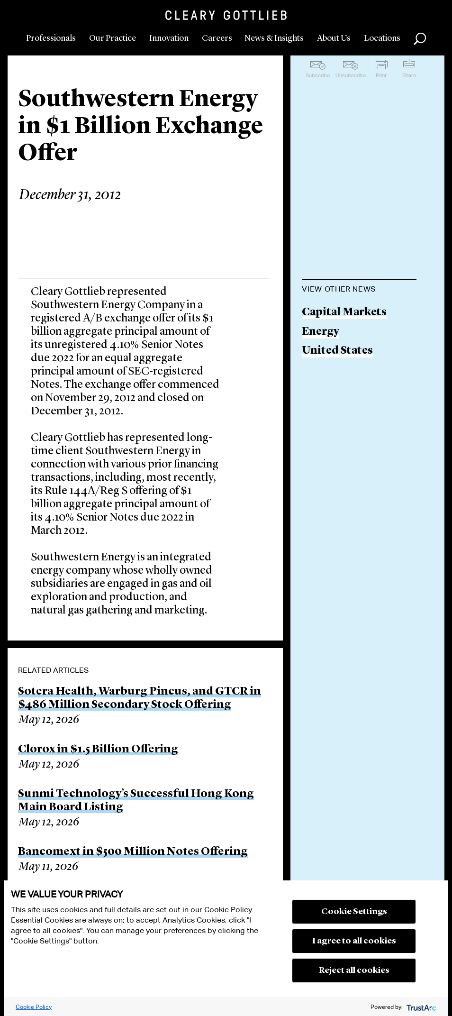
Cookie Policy (34, 1006)
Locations (382, 38)
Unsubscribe (350, 75)
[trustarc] (420, 1007)
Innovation (169, 38)
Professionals (51, 38)
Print (381, 75)
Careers (217, 38)
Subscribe (318, 75)
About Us (334, 38)
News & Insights (274, 38)
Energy (320, 332)
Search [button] (420, 39)
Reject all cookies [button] (354, 970)
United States (337, 351)
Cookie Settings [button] (354, 911)
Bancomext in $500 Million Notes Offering (133, 852)
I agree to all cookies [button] (354, 941)
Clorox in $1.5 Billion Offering (98, 749)
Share (409, 75)
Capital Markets (344, 312)
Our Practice (112, 38)
